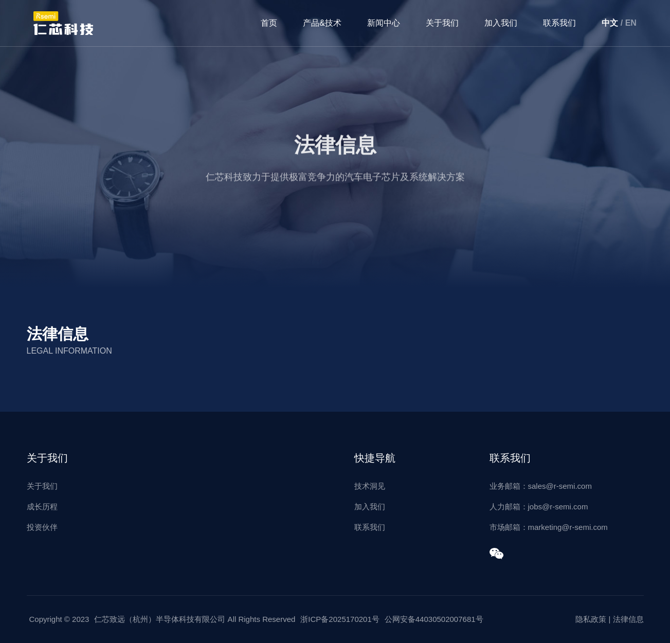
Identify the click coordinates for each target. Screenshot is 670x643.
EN (631, 23)
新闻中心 (383, 23)
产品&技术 (322, 23)
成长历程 (42, 506)
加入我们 (500, 23)
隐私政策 (590, 619)
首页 (269, 23)
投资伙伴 (42, 527)
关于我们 (442, 23)
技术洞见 (369, 486)
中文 (610, 23)
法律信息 (628, 619)
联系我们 (559, 23)
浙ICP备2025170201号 (339, 619)
